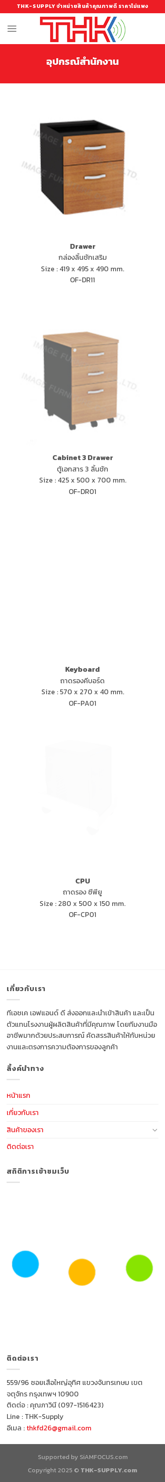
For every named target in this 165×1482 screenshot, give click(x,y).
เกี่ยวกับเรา (23, 1112)
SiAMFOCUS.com (104, 1457)
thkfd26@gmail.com (59, 1427)
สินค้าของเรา (25, 1129)
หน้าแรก (18, 1095)
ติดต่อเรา (20, 1146)
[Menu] (12, 28)
